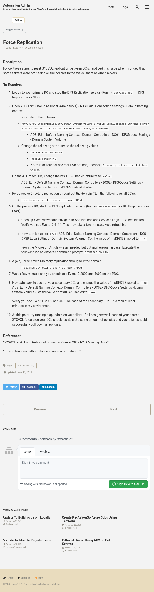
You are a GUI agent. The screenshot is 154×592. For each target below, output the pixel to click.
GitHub (24, 578)
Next (113, 409)
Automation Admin (46, 7)
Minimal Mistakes (52, 584)
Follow (18, 20)
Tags (124, 7)
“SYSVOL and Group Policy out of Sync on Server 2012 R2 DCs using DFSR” (56, 342)
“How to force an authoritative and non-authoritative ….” (42, 351)
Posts (111, 7)
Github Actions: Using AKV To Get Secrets (86, 542)
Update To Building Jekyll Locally (26, 517)
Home (8, 578)
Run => (107, 92)
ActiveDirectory (26, 365)
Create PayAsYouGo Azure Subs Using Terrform (89, 519)
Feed (38, 578)
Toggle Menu (13, 29)
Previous (40, 409)
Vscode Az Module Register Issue (27, 540)
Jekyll (38, 584)
